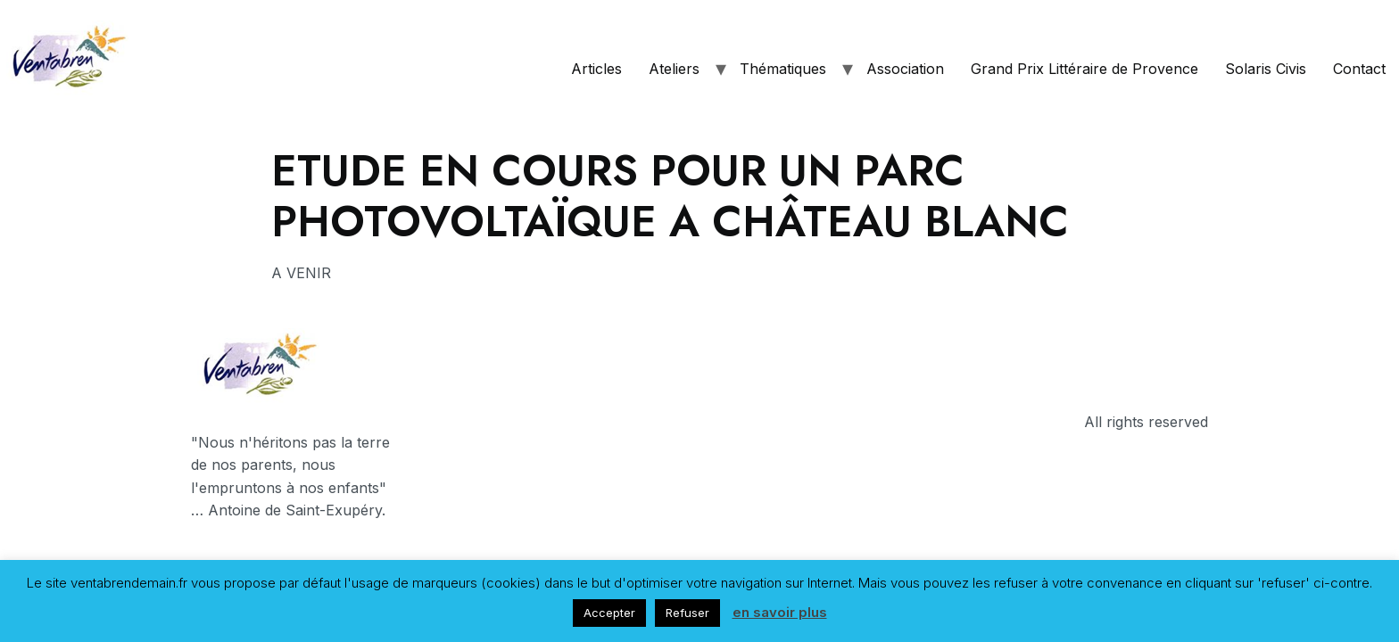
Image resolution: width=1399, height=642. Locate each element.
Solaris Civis (1265, 69)
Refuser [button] (687, 612)
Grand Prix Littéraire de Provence (1084, 69)
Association (905, 69)
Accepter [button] (609, 612)
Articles (596, 69)
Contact (1359, 69)
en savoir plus (780, 612)
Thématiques (783, 69)
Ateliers (674, 69)
